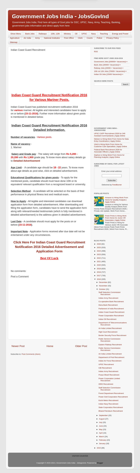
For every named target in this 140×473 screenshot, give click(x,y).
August (102, 419)
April (101, 433)
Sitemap (13, 42)
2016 (99, 279)
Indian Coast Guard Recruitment (111, 312)
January (102, 443)
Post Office (69, 38)
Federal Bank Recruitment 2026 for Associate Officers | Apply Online (108, 151)
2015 (99, 448)
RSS (96, 52)
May (101, 429)
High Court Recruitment (107, 332)
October (102, 289)
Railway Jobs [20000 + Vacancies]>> (109, 68)
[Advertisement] (49, 73)
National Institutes (52, 38)
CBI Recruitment (105, 368)
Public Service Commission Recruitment (109, 340)
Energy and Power (120, 34)
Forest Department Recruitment (111, 393)
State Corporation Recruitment (110, 407)
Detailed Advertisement (26, 160)
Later (56, 15)
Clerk (80, 38)
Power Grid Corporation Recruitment (113, 397)
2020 (99, 265)
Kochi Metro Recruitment (108, 400)
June (101, 426)
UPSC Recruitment (106, 364)
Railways (43, 34)
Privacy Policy (112, 38)
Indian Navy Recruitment (108, 404)
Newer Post (18, 346)
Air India (27, 38)
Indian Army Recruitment (108, 298)
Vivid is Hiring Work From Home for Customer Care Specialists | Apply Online (110, 145)
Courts (90, 38)
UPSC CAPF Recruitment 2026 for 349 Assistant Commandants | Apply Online (109, 134)
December (103, 282)
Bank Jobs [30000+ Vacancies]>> (107, 65)
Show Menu (15, 34)
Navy (93, 34)
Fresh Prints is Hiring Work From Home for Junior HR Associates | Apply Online (115, 218)
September (103, 415)
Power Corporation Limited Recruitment (109, 379)
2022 (99, 258)
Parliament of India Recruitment (111, 309)
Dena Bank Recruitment (108, 305)
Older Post (81, 346)
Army (37, 38)
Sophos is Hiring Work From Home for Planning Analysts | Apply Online (109, 156)
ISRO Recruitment (105, 384)
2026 (99, 244)
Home (50, 346)
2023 (99, 254)
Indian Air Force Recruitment (109, 361)
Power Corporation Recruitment (111, 316)
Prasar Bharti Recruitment (108, 375)
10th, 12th (55, 34)
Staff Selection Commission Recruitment (109, 293)
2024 (99, 251)
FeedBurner (117, 185)
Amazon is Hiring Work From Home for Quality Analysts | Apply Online (116, 200)
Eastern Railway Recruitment (110, 345)
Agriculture (15, 38)
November (103, 286)
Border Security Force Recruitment (112, 335)
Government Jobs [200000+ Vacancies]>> (111, 62)
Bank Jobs (29, 34)
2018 (99, 272)
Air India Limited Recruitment (110, 328)
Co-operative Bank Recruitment (111, 302)
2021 (99, 262)
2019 (99, 269)
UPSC (84, 34)
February (103, 440)
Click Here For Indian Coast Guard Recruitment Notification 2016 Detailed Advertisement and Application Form (49, 246)
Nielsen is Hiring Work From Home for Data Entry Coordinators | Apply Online (111, 140)
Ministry (67, 34)
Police (99, 38)
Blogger (100, 463)
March (101, 437)
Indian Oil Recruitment (107, 319)
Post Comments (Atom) (31, 354)
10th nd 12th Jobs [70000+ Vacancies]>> (110, 71)
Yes (84, 15)
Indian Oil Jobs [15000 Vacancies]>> (108, 74)
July (101, 422)
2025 (99, 247)
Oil (76, 34)
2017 (99, 276)
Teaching (104, 34)
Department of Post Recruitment (111, 357)
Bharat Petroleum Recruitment (110, 411)
